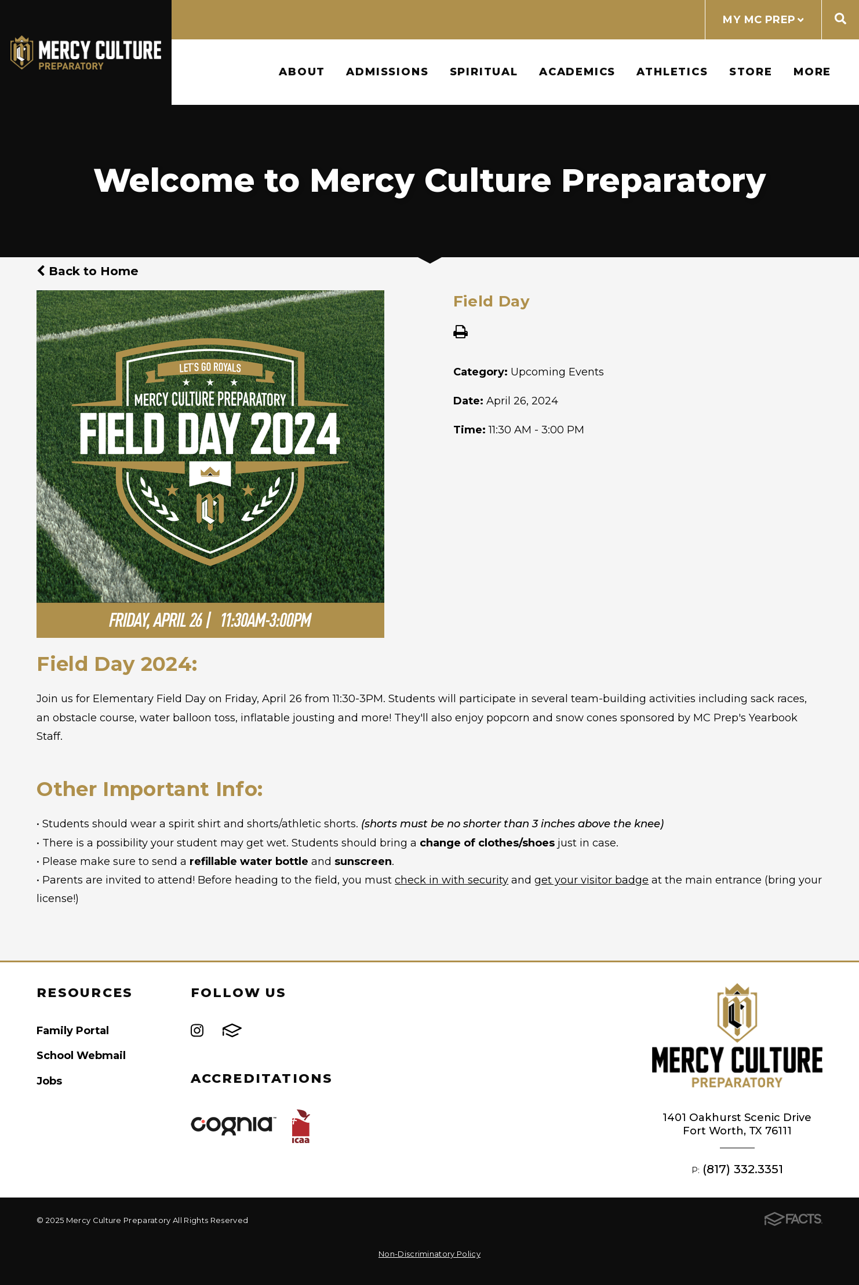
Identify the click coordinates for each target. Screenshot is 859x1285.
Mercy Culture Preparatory (86, 52)
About (302, 71)
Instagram (197, 1030)
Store (751, 71)
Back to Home (88, 271)
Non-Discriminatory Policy (429, 1253)
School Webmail (81, 1055)
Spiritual (484, 71)
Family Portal (73, 1030)
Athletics (672, 71)
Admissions (387, 71)
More (812, 71)
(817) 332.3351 (743, 1169)
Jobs (49, 1080)
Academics (577, 71)
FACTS (232, 1030)
